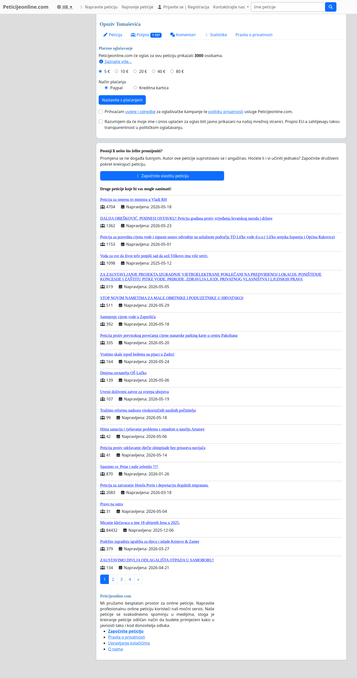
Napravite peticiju (98, 7)
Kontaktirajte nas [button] (229, 7)
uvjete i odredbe (140, 111)
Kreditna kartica (154, 88)
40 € (161, 71)
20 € (143, 71)
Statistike (215, 34)
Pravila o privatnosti (254, 34)
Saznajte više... (115, 61)
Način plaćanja (112, 82)
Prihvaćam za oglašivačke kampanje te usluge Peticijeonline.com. (199, 111)
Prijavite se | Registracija (183, 7)
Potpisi (146, 35)
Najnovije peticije (137, 7)
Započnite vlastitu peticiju (162, 176)
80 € (180, 71)
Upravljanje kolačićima (129, 643)
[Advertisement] (47, 88)
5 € (107, 71)
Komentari (183, 34)
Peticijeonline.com (26, 6)
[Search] (288, 7)
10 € (124, 71)
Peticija (112, 34)
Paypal (116, 88)
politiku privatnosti (225, 111)
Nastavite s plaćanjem (122, 100)
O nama (115, 649)
